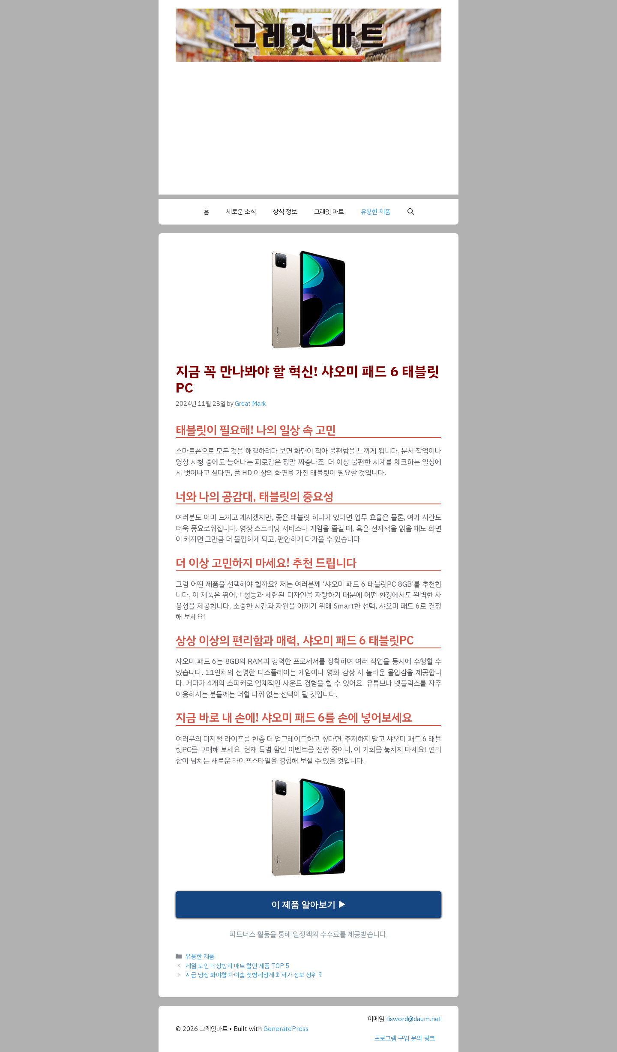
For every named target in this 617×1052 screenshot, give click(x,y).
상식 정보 (285, 211)
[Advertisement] (308, 135)
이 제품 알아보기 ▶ (308, 904)
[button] (410, 212)
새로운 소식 (241, 211)
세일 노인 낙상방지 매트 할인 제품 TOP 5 (237, 966)
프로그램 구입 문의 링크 (404, 1038)
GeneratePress (286, 1029)
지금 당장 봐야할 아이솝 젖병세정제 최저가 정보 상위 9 (254, 975)
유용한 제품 (375, 211)
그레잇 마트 (329, 211)
